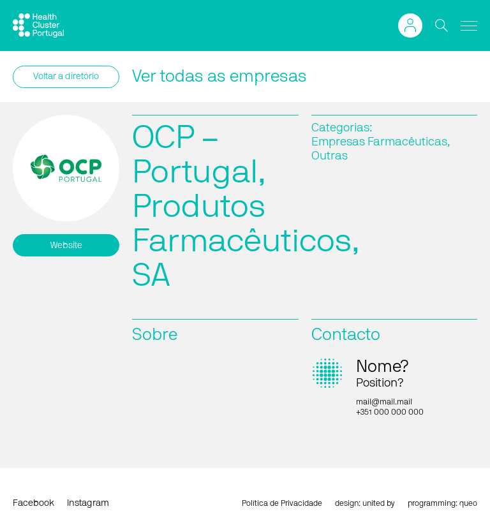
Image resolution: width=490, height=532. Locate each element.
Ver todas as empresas (219, 76)
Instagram (88, 503)
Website (66, 245)
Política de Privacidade (282, 503)
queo (468, 503)
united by (378, 503)
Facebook (33, 503)
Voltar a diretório (66, 76)
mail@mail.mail (384, 402)
